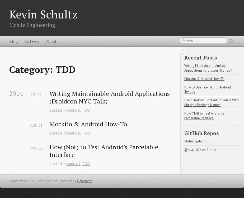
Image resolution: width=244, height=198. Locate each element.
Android (73, 110)
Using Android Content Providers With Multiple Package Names (212, 102)
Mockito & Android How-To (88, 124)
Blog (13, 41)
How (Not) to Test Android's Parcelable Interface (104, 151)
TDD (86, 110)
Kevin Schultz (43, 14)
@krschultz (192, 149)
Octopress (84, 181)
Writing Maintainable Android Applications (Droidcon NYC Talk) (110, 97)
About (51, 41)
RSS (232, 41)
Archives (32, 41)
